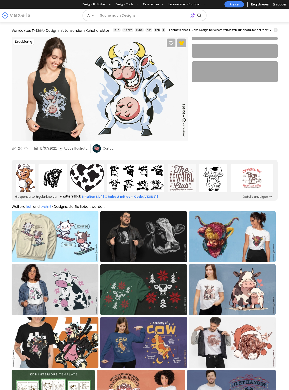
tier (149, 30)
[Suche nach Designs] (143, 15)
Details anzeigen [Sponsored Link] (257, 196)
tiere (158, 30)
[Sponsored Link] (25, 178)
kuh (116, 30)
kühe (139, 30)
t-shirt (128, 30)
